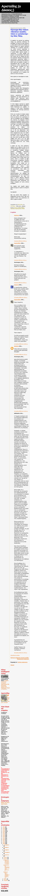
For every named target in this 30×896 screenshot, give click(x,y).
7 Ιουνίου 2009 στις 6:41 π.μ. (20, 269)
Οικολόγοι (13, 208)
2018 (4, 831)
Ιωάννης (16, 215)
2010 (4, 842)
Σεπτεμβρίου (7, 852)
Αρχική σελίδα (25, 657)
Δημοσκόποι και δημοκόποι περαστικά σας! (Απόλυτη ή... (6, 868)
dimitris (16, 346)
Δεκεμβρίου (6, 844)
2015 (4, 835)
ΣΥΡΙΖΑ (23, 208)
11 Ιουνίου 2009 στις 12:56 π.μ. (21, 344)
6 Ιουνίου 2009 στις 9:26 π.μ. (20, 241)
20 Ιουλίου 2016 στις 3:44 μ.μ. (20, 652)
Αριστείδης (17, 243)
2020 (4, 828)
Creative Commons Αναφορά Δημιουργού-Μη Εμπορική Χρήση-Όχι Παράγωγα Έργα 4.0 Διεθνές (5, 685)
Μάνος (22, 207)
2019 (4, 829)
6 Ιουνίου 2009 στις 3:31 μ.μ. (20, 260)
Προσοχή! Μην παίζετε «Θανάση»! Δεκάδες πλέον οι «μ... (6, 875)
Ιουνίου (5, 858)
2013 (4, 838)
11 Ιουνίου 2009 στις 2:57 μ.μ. (20, 354)
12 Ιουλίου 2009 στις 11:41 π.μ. (21, 411)
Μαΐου (5, 879)
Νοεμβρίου (6, 847)
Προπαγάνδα (18, 208)
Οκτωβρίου (6, 849)
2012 (4, 839)
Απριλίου (6, 880)
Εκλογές (16, 207)
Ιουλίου (5, 857)
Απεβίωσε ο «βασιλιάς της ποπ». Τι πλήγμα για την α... (6, 862)
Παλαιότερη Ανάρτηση (23, 659)
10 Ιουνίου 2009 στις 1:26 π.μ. (20, 297)
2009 (4, 843)
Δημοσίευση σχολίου (15, 655)
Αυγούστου (6, 854)
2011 (4, 840)
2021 (4, 827)
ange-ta (16, 284)
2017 (4, 832)
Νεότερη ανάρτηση (16, 657)
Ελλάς (19, 207)
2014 (4, 836)
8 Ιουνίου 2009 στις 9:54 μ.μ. (20, 282)
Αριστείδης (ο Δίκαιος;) (11, 8)
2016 (4, 833)
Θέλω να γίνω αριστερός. (5, 803)
